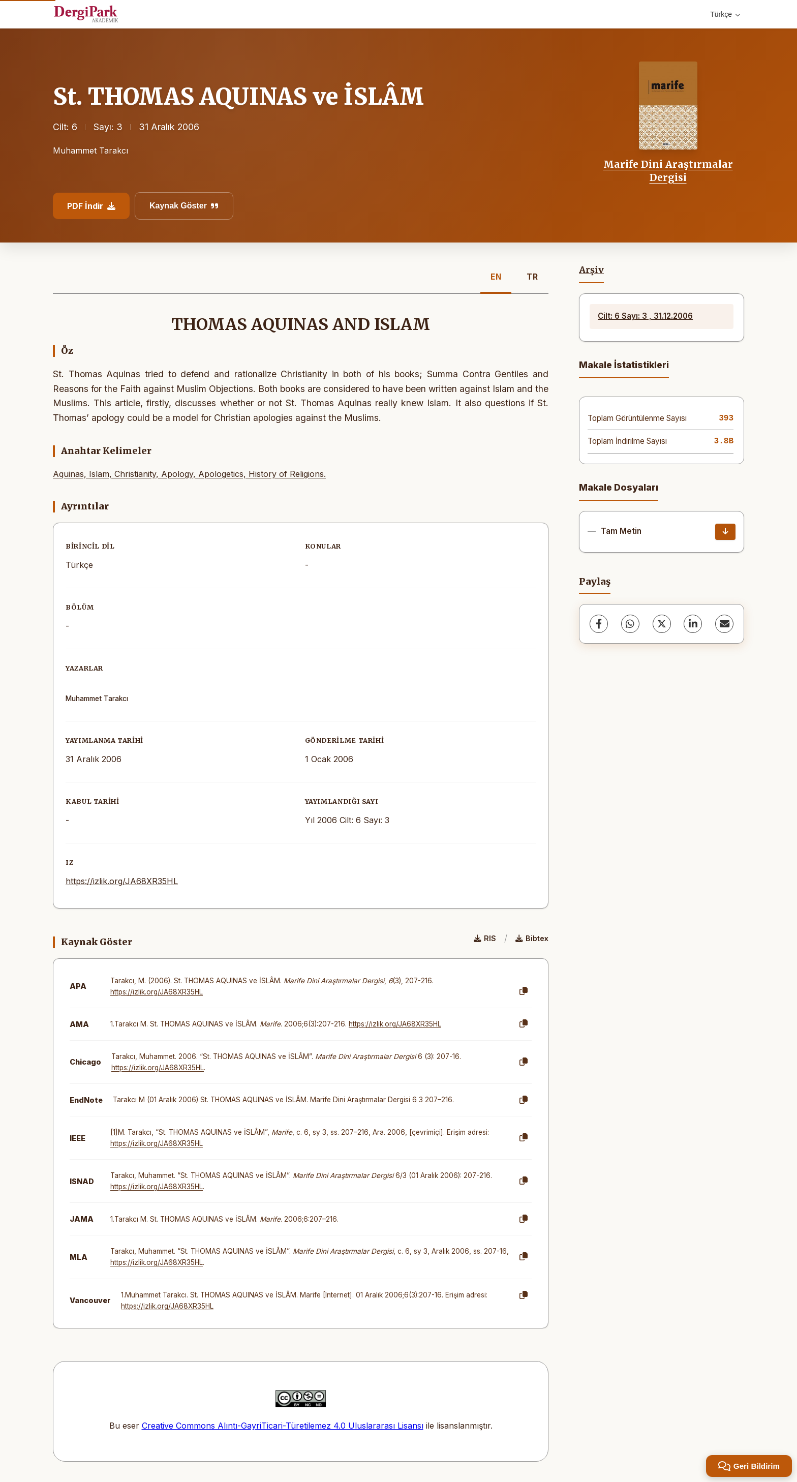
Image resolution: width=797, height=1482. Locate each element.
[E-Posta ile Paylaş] (724, 624)
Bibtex (531, 938)
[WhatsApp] (630, 624)
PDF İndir (91, 206)
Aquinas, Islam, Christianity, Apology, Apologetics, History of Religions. (189, 474)
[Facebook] (599, 624)
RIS (485, 938)
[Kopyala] (523, 991)
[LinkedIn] (693, 624)
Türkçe (725, 14)
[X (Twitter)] (662, 624)
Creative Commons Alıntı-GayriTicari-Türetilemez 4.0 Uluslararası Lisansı (282, 1425)
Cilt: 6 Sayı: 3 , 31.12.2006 (645, 316)
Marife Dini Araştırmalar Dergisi (668, 171)
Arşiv (591, 270)
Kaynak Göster (184, 205)
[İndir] (725, 532)
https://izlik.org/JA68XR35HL (122, 881)
